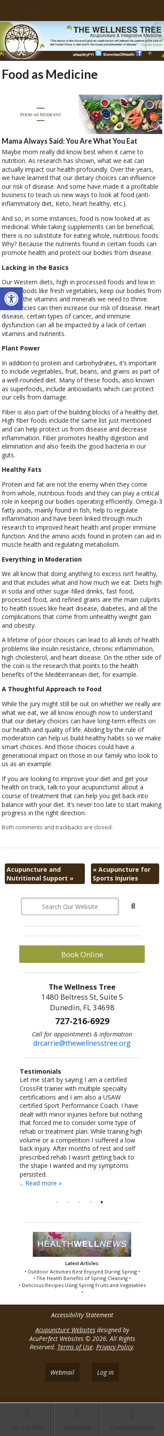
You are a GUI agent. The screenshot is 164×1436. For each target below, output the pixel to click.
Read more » (43, 1183)
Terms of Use (75, 1347)
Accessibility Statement (82, 1315)
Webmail (62, 1372)
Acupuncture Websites (65, 1330)
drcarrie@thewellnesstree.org (82, 1043)
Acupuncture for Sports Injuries (121, 873)
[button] (11, 298)
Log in (105, 1372)
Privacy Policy (114, 1347)
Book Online (82, 954)
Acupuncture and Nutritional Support (40, 873)
